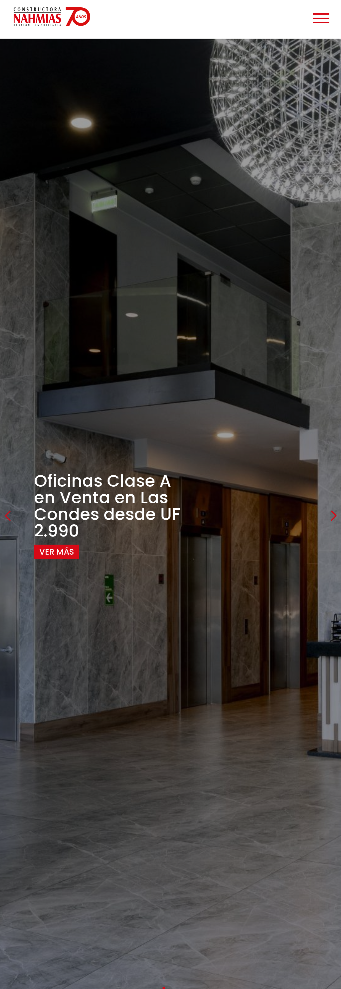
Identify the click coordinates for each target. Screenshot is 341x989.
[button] (7, 516)
